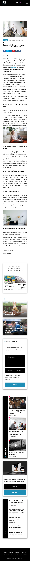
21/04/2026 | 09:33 (12, 456)
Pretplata (10, 552)
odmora (13, 67)
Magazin (5, 552)
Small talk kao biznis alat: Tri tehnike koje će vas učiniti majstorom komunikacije (16, 433)
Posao (5, 40)
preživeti (10, 268)
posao (19, 266)
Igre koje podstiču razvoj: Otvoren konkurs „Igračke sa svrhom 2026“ (15, 519)
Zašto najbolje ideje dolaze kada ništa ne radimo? (14, 314)
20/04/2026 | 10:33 (12, 415)
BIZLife (13, 40)
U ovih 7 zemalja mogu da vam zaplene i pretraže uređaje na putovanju (13, 330)
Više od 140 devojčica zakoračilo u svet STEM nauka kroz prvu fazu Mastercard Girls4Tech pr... (16, 510)
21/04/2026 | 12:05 (12, 436)
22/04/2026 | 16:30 (12, 529)
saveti (10, 270)
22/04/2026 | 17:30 (12, 513)
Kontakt (24, 552)
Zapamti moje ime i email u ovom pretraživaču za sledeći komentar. (13, 377)
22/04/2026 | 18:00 (12, 505)
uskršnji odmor (18, 270)
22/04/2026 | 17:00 (12, 522)
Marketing (17, 552)
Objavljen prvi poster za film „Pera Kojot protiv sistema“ (15, 533)
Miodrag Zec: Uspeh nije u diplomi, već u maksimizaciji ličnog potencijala (17, 412)
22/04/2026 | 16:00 (12, 535)
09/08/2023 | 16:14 (19, 40)
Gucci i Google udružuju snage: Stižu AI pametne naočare (16, 526)
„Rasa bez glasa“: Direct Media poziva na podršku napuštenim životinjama (16, 502)
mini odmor (12, 266)
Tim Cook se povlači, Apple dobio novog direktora (16, 453)
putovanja (18, 268)
